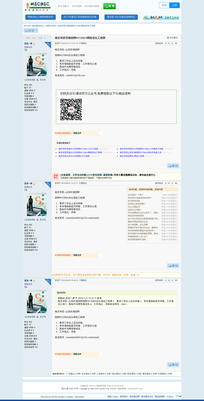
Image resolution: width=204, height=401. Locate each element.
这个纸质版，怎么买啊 (138, 224)
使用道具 (159, 43)
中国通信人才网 (165, 374)
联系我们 (124, 396)
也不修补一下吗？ (136, 195)
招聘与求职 (51, 26)
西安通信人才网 (134, 374)
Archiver (169, 396)
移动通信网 (135, 396)
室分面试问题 (134, 201)
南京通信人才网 (119, 374)
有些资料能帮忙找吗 (137, 239)
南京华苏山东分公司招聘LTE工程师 (74, 156)
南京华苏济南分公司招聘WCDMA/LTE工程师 (78, 149)
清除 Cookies (112, 396)
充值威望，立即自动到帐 (73, 175)
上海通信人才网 (104, 374)
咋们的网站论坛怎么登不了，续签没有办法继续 (144, 213)
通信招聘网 (160, 396)
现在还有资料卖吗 (136, 216)
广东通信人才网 (73, 374)
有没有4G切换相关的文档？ (140, 198)
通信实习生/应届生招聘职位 (121, 17)
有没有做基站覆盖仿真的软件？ (142, 230)
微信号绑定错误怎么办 (138, 221)
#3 (176, 280)
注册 (174, 5)
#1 (176, 43)
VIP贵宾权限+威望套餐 (100, 175)
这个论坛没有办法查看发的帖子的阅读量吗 (144, 219)
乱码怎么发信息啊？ (137, 204)
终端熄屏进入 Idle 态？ (138, 236)
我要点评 (77, 133)
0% (36, 110)
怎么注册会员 (134, 207)
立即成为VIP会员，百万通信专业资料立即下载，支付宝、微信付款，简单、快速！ (95, 275)
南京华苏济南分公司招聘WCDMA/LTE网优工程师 (141, 149)
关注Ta (43, 80)
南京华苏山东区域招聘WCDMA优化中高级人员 (140, 152)
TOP (177, 396)
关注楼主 (172, 37)
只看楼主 (83, 43)
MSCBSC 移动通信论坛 (34, 26)
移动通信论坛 (147, 396)
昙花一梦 (28, 43)
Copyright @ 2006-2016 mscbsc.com (94, 388)
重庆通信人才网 (150, 374)
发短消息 (31, 80)
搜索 (110, 6)
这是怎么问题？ (135, 210)
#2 (176, 183)
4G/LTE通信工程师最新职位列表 (80, 17)
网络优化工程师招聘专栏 (40, 17)
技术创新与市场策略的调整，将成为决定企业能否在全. (144, 233)
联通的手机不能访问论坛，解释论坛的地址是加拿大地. (144, 227)
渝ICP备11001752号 (69, 388)
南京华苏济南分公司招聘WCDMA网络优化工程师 (80, 152)
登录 (164, 5)
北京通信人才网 (88, 374)
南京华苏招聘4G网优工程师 (132, 156)
